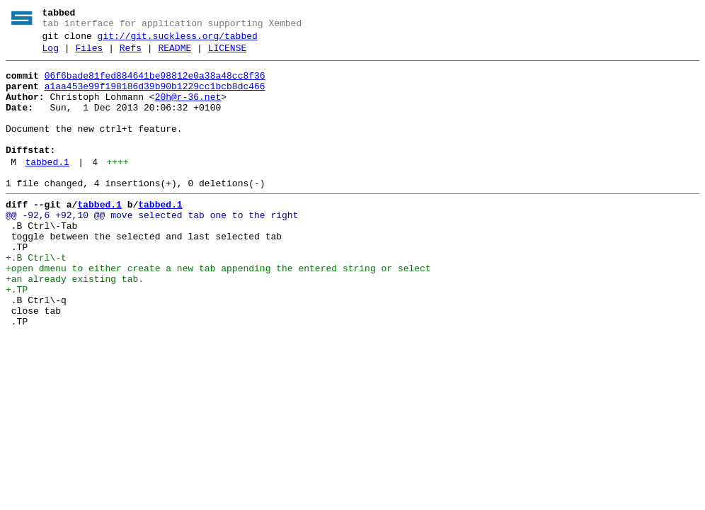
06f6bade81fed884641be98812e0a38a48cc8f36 (155, 84)
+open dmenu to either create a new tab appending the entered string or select (218, 311)
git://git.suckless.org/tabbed (178, 40)
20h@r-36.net (188, 109)
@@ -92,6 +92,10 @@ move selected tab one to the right (152, 247)
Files (89, 54)
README (174, 54)
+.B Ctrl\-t (36, 298)
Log (50, 54)
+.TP (17, 336)
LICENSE (227, 54)
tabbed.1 (47, 187)
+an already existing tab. (75, 323)
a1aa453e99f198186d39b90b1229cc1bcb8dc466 (155, 97)
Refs (131, 54)
